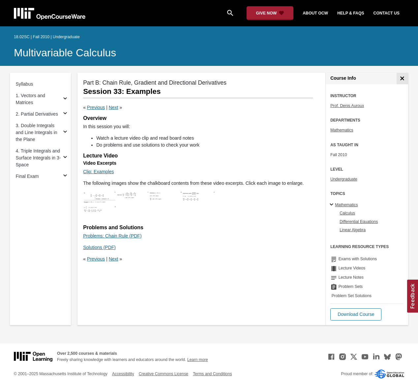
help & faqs (350, 13)
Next (113, 107)
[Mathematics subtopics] (332, 205)
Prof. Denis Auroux (347, 105)
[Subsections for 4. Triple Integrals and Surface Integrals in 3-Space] (65, 157)
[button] (355, 314)
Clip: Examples (98, 171)
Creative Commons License (163, 374)
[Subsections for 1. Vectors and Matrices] (65, 99)
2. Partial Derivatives (37, 114)
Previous (96, 107)
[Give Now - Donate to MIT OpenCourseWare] (270, 13)
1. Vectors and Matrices (30, 99)
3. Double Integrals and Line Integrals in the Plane (36, 132)
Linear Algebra (353, 230)
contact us (386, 13)
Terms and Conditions (212, 374)
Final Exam (27, 176)
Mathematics (341, 130)
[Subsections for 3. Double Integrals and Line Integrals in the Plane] (65, 132)
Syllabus (24, 84)
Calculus (347, 213)
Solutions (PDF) (99, 247)
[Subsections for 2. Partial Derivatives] (65, 114)
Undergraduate (343, 179)
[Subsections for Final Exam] (65, 176)
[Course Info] (402, 78)
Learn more (197, 359)
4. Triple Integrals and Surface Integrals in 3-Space (38, 157)
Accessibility (123, 374)
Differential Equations (359, 221)
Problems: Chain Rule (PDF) (112, 235)
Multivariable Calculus (65, 53)
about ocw (315, 13)
